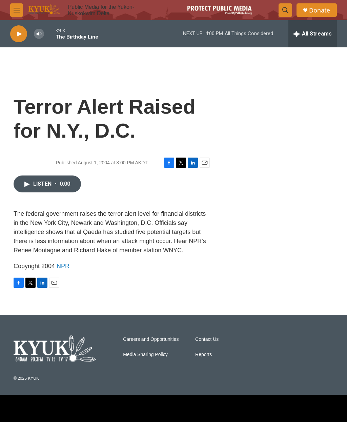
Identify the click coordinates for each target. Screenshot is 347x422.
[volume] (39, 34)
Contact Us (207, 339)
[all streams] (312, 33)
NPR (63, 266)
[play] (18, 34)
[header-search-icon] (285, 10)
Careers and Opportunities (151, 339)
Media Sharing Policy (145, 354)
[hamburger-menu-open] (16, 10)
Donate (319, 10)
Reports (203, 354)
